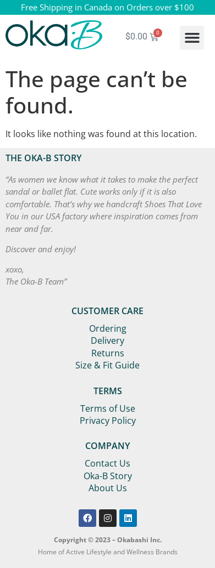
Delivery (107, 340)
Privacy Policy (108, 420)
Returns (107, 353)
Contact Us (107, 463)
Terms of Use (107, 408)
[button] (192, 38)
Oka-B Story (108, 476)
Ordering (107, 328)
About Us (108, 488)
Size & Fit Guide (107, 365)
